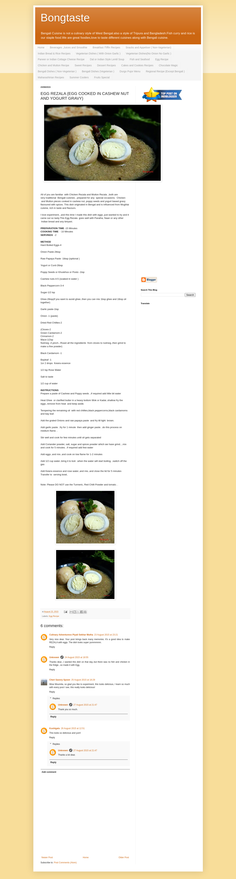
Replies (56, 698)
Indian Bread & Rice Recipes (54, 53)
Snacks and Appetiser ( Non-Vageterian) (148, 47)
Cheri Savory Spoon (59, 680)
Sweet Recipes (83, 65)
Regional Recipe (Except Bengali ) (165, 71)
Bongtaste (65, 18)
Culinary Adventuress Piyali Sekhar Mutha (71, 634)
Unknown (54, 657)
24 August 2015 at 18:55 (76, 657)
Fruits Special (102, 77)
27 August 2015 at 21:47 (85, 705)
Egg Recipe (161, 59)
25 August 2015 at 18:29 (83, 680)
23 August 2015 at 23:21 (106, 634)
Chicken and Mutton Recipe (53, 65)
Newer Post (47, 857)
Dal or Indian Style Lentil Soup (107, 59)
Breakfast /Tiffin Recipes (106, 47)
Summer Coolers (79, 77)
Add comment (49, 772)
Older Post (124, 857)
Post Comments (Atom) (65, 862)
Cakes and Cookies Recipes (137, 65)
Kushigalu (54, 728)
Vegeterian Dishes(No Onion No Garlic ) (148, 53)
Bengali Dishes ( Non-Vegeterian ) (57, 71)
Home (41, 47)
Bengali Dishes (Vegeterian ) (98, 71)
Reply (52, 647)
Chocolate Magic (168, 65)
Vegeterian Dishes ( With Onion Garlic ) (98, 53)
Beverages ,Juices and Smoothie (68, 47)
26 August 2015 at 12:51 (73, 728)
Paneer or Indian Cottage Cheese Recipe (61, 59)
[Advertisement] (168, 164)
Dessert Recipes (106, 65)
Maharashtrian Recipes (51, 77)
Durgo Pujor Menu (130, 71)
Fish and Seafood (140, 59)
